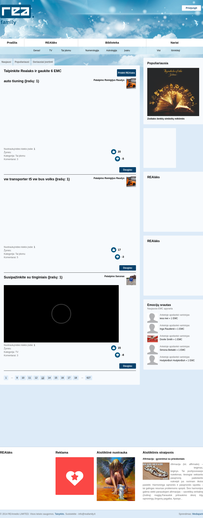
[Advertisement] (65, 19)
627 (89, 378)
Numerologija (92, 50)
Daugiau (127, 169)
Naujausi (6, 62)
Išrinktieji (175, 50)
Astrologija (111, 50)
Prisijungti (191, 8)
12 (36, 378)
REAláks (51, 42)
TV (50, 50)
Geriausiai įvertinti (43, 62)
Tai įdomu (66, 50)
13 (42, 378)
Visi (158, 50)
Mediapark (197, 514)
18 (75, 378)
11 (29, 378)
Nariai (175, 42)
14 (49, 378)
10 (23, 378)
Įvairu (127, 50)
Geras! (36, 50)
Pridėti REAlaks (126, 73)
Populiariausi (22, 62)
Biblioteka (112, 42)
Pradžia (12, 42)
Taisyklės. (60, 514)
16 (62, 378)
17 (69, 378)
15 (56, 378)
